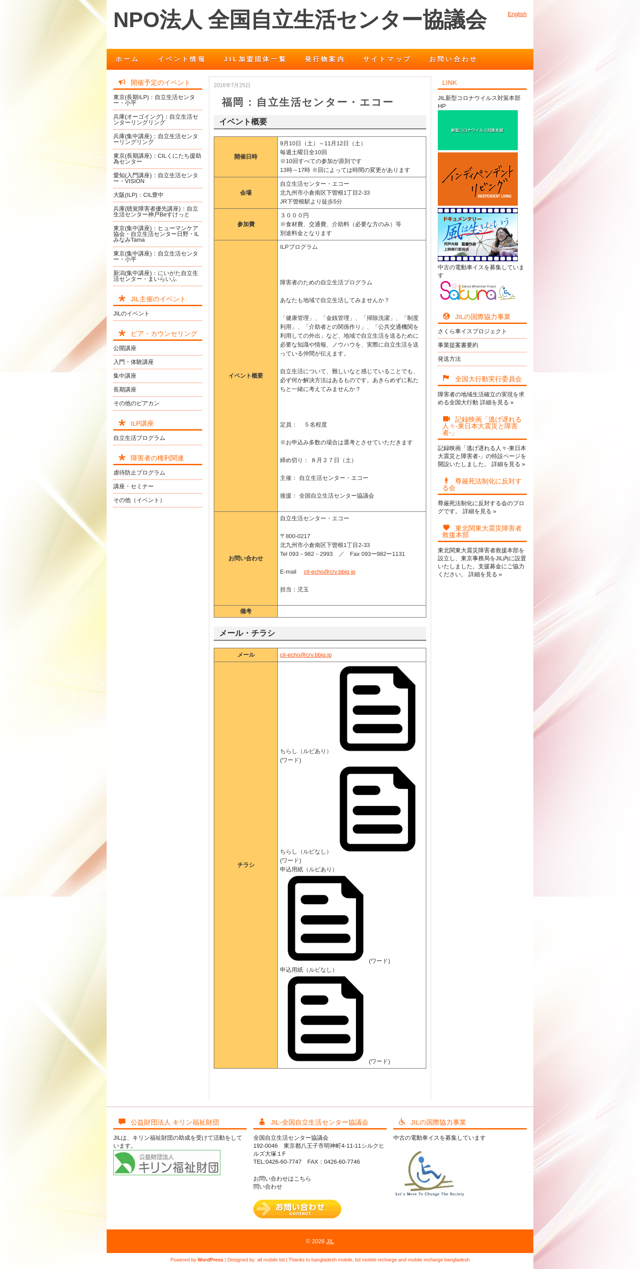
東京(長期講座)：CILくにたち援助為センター (157, 158)
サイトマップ (387, 59)
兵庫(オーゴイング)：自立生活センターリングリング (155, 119)
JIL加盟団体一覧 (255, 59)
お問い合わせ (453, 59)
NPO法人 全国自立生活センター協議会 (300, 20)
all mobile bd (271, 1259)
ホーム (128, 59)
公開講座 (124, 348)
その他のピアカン (136, 403)
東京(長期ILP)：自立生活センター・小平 (154, 100)
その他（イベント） (139, 500)
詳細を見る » (497, 402)
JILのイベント (131, 313)
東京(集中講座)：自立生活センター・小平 (155, 256)
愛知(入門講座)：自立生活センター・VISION (155, 178)
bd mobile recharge (376, 1259)
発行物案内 (325, 59)
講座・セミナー (133, 486)
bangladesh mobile (332, 1259)
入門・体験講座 (133, 362)
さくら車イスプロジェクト (472, 331)
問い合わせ (267, 1186)
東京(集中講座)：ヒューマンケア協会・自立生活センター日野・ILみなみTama (156, 234)
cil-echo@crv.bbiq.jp (330, 571)
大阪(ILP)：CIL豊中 (138, 195)
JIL (330, 1241)
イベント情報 (182, 59)
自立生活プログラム (139, 438)
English (517, 14)
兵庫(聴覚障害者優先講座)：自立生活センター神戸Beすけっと (155, 211)
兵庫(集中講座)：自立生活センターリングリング (155, 139)
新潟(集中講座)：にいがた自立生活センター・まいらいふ (155, 276)
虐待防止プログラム (139, 472)
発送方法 (449, 358)
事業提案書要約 (458, 345)
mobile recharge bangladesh (439, 1259)
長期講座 (124, 389)
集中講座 (124, 375)
